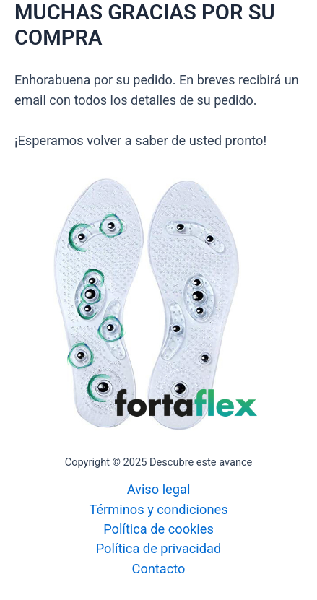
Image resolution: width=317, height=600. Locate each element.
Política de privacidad (159, 548)
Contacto (159, 568)
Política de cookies (158, 528)
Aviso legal (159, 489)
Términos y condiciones (158, 509)
